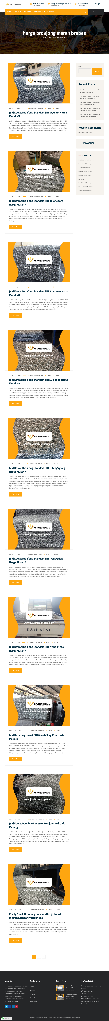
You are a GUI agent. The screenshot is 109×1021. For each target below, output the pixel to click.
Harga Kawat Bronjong (85, 164)
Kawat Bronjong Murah (85, 175)
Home (44, 37)
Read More (15, 136)
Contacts (32, 998)
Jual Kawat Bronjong (84, 167)
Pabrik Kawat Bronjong (85, 183)
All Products (33, 1001)
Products (32, 994)
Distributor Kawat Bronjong (86, 160)
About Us (32, 990)
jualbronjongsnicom (36, 108)
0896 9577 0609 (38, 4)
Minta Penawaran (96, 12)
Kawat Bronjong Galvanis (85, 171)
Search (80, 66)
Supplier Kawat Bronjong (85, 190)
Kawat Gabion (82, 179)
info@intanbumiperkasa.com (61, 4)
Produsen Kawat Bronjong (86, 187)
